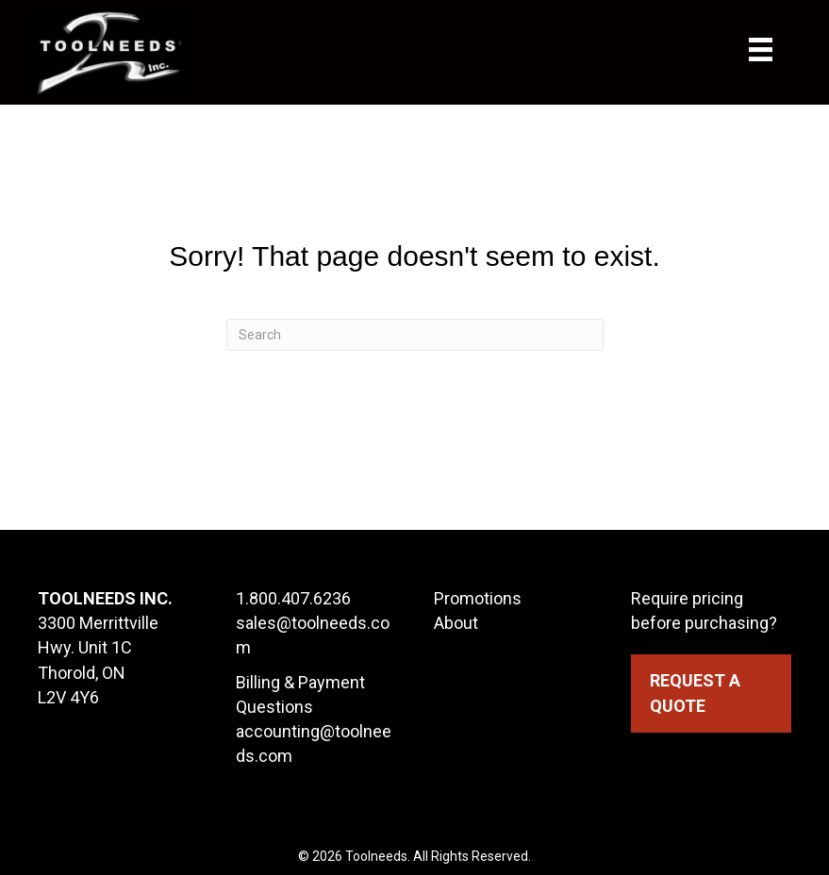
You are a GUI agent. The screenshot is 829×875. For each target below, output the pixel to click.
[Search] (415, 335)
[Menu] (779, 49)
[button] (711, 693)
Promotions (478, 598)
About (456, 623)
